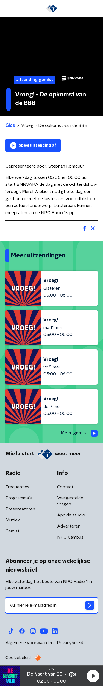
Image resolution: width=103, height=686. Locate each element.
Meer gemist (79, 433)
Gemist (12, 531)
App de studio (71, 515)
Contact (65, 487)
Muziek (12, 520)
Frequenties (17, 487)
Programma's (18, 498)
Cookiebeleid (18, 657)
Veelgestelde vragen (70, 501)
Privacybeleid (70, 643)
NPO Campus (70, 537)
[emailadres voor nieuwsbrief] (51, 605)
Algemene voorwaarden (29, 643)
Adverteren (68, 526)
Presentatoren (20, 509)
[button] (93, 676)
